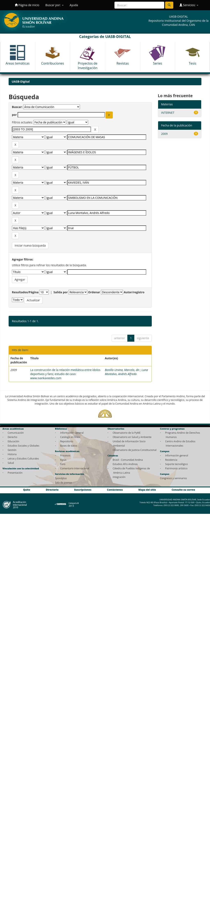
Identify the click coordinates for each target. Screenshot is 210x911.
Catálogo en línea (70, 437)
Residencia (171, 459)
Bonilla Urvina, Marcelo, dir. (122, 370)
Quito (26, 489)
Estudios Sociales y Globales (23, 445)
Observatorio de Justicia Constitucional (134, 450)
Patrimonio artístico (176, 468)
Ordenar (94, 292)
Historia (12, 454)
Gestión (12, 450)
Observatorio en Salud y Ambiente (132, 437)
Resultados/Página (25, 292)
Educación (13, 441)
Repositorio (66, 441)
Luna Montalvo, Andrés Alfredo (126, 372)
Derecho (12, 437)
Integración (119, 477)
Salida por (61, 292)
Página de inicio (27, 5)
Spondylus (61, 478)
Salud (11, 462)
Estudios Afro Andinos (125, 464)
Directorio (52, 489)
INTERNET (168, 113)
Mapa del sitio (147, 489)
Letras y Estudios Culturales (23, 458)
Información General (71, 432)
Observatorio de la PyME (126, 432)
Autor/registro (134, 292)
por (14, 115)
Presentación (15, 472)
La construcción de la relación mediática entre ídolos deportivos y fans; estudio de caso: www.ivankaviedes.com (65, 374)
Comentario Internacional (74, 468)
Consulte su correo (183, 489)
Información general (176, 455)
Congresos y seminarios (173, 478)
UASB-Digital (21, 81)
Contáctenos (115, 489)
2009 (164, 134)
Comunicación (16, 432)
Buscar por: (54, 5)
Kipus (63, 459)
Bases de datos (68, 445)
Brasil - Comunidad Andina (128, 459)
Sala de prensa (63, 482)
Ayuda (74, 5)
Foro (62, 464)
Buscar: (17, 107)
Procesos (65, 455)
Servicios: (188, 5)
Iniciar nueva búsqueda (30, 245)
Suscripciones (82, 489)
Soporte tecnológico (176, 464)
